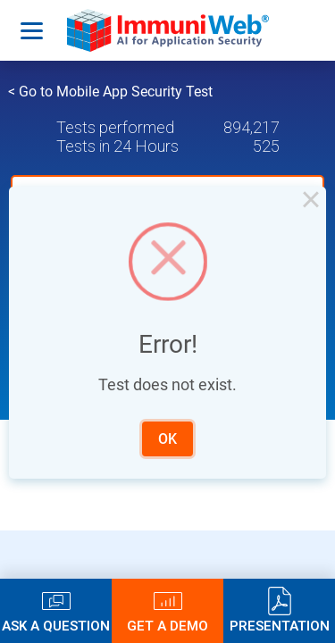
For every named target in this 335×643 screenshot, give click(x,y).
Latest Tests (141, 356)
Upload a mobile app (127, 196)
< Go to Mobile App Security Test (110, 91)
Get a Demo (167, 625)
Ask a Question (56, 625)
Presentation (280, 625)
